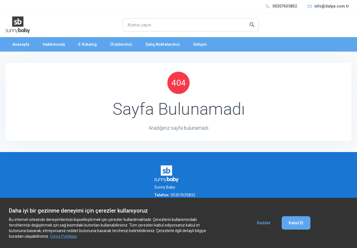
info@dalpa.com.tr (331, 6)
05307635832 (284, 6)
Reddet (263, 223)
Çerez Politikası (63, 236)
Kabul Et (296, 223)
